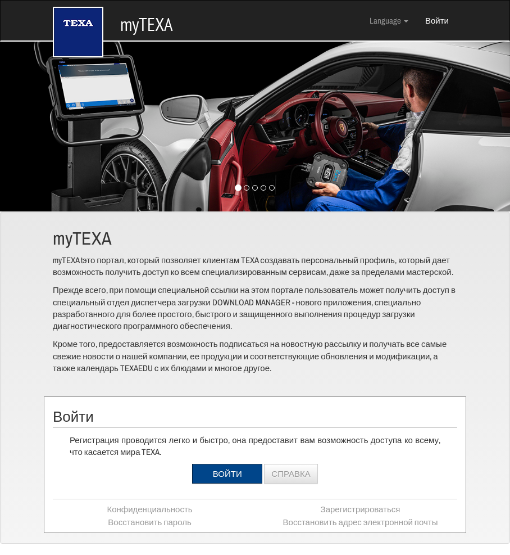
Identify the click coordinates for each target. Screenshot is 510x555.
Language (389, 20)
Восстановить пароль (149, 522)
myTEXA (113, 15)
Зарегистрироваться (360, 509)
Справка (290, 474)
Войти (437, 20)
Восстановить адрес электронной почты (360, 522)
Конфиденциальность (149, 509)
